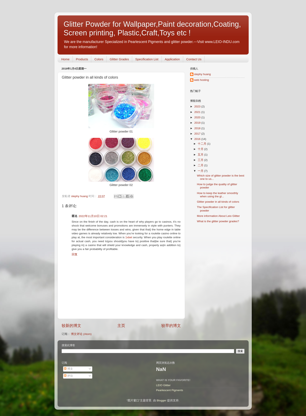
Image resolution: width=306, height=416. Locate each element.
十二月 (202, 143)
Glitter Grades (119, 59)
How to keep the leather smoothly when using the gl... (217, 195)
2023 (197, 106)
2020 (197, 117)
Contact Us (193, 59)
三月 (201, 160)
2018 (197, 128)
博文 (68, 368)
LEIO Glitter (163, 385)
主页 (121, 325)
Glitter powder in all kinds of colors (218, 201)
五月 (201, 154)
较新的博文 (71, 325)
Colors (98, 59)
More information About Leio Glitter (218, 215)
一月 (201, 170)
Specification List (146, 59)
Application (172, 59)
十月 (201, 149)
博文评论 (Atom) (81, 334)
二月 (201, 165)
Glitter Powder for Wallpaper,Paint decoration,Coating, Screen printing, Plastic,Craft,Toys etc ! (152, 28)
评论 (68, 375)
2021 (197, 112)
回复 (74, 254)
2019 (197, 122)
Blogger (161, 400)
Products (82, 59)
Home (65, 59)
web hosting (201, 79)
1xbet (128, 237)
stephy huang (202, 74)
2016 (197, 139)
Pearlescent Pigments (169, 390)
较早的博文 (171, 325)
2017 (197, 133)
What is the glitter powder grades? (218, 221)
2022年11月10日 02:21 (93, 216)
